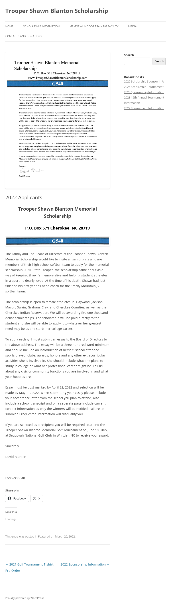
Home (9, 26)
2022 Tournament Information (144, 108)
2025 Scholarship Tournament (144, 87)
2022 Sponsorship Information (85, 564)
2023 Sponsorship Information (144, 92)
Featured (44, 536)
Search (129, 55)
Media (132, 26)
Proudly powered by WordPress (24, 598)
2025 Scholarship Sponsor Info (144, 81)
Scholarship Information (41, 26)
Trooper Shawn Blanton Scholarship (56, 11)
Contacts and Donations (23, 36)
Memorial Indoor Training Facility (93, 26)
